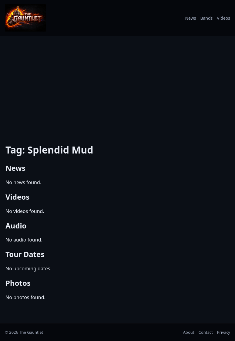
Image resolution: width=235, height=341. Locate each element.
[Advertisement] (117, 85)
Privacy (223, 332)
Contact (206, 332)
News (190, 18)
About (188, 332)
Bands (206, 18)
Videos (223, 18)
